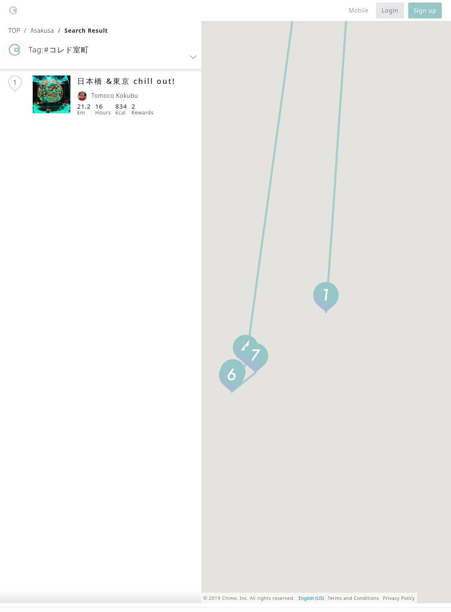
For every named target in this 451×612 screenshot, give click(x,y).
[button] (100, 52)
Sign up (425, 10)
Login (389, 10)
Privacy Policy (399, 598)
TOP (14, 30)
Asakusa (42, 30)
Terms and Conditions (353, 598)
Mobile (358, 10)
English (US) (311, 598)
